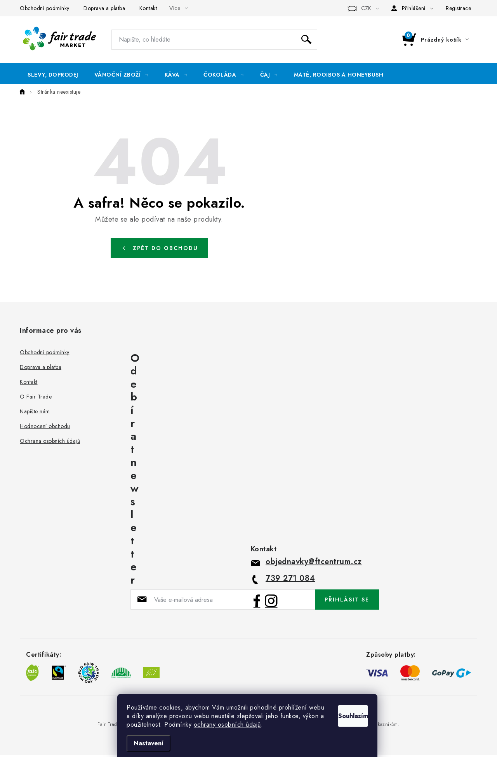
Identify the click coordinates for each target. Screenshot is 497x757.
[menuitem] (53, 74)
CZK (366, 8)
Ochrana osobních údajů (50, 443)
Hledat (306, 40)
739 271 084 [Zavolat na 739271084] (290, 580)
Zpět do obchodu (165, 250)
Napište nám (35, 414)
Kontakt (148, 8)
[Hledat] (214, 40)
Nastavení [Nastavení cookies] (150, 743)
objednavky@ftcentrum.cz (314, 564)
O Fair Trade (36, 399)
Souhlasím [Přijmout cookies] (345, 705)
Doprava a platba (104, 8)
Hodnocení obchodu (45, 428)
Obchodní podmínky (45, 8)
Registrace (458, 8)
